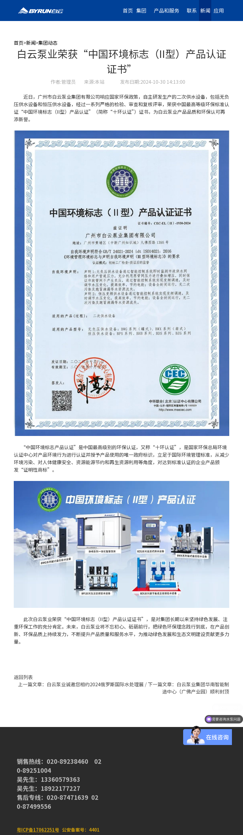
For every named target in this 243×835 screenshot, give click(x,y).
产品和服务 (166, 10)
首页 (128, 10)
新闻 (205, 10)
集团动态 (47, 42)
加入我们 (219, 35)
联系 (192, 10)
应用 (219, 10)
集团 (141, 10)
